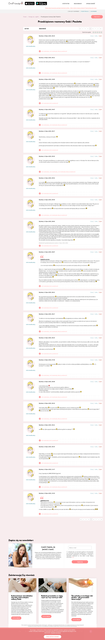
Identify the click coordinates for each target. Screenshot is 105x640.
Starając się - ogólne (34, 17)
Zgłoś (100, 36)
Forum (24, 17)
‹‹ (80, 28)
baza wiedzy (78, 3)
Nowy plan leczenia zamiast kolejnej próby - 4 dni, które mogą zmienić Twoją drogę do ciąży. (71, 8)
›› (100, 28)
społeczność (90, 3)
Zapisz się (80, 562)
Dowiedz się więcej (56, 633)
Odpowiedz (97, 17)
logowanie (93, 11)
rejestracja (84, 11)
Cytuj (91, 36)
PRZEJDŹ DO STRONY (52, 637)
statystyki (65, 3)
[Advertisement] (14, 37)
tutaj (73, 557)
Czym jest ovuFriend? (73, 11)
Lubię (96, 36)
